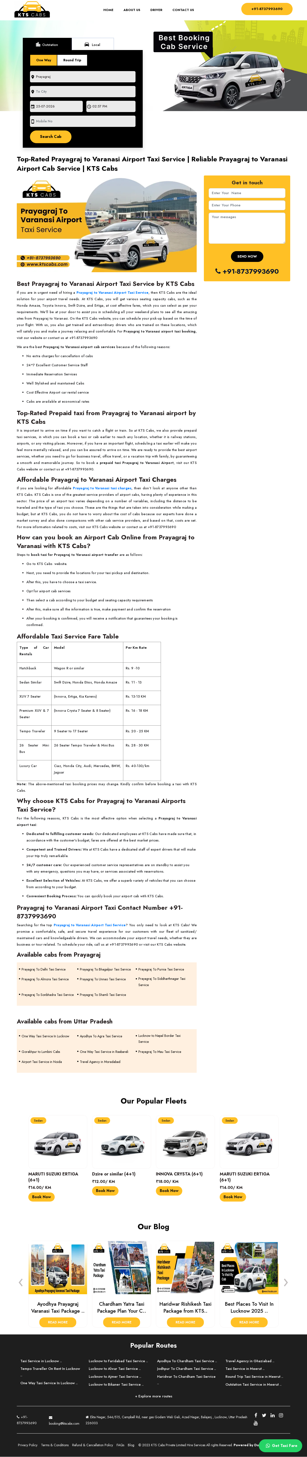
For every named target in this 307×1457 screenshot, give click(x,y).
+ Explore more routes (153, 1396)
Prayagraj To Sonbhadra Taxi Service (48, 995)
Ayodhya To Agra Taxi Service (101, 1036)
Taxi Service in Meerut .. (245, 1369)
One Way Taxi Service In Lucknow (45, 1036)
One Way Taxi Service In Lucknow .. (49, 1383)
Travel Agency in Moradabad (100, 1062)
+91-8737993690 (266, 8)
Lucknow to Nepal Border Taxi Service (159, 1038)
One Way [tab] (43, 60)
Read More (58, 1322)
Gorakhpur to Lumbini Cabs (41, 1052)
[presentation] (21, 1281)
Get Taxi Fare (280, 1445)
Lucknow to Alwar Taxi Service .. (115, 1369)
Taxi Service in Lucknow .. (41, 1361)
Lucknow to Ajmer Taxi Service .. (116, 1376)
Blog (131, 1445)
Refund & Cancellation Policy (92, 1445)
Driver (155, 10)
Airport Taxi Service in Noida (42, 1062)
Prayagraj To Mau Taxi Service (159, 1052)
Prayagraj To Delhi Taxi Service (43, 969)
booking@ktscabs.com (64, 1420)
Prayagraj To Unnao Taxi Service (103, 979)
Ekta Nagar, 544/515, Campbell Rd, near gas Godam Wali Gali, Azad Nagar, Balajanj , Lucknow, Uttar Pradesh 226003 (166, 1420)
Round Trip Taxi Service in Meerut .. (255, 1376)
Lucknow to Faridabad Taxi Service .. (119, 1361)
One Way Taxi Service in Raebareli (104, 1052)
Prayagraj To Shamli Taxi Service (103, 995)
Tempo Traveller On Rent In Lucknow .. (51, 1372)
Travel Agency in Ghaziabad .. (250, 1361)
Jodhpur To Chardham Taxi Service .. (187, 1375)
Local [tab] (93, 44)
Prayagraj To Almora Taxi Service (45, 979)
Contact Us (182, 10)
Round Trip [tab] (73, 60)
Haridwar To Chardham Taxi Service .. (187, 1386)
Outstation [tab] (46, 44)
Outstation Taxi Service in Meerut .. (254, 1384)
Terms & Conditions (55, 1445)
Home (109, 10)
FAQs (120, 1445)
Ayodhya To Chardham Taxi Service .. (186, 1364)
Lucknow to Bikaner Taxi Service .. (117, 1384)
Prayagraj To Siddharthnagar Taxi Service (161, 982)
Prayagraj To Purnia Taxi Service (161, 969)
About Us (130, 10)
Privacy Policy (27, 1445)
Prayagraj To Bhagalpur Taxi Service (105, 969)
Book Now (41, 1197)
